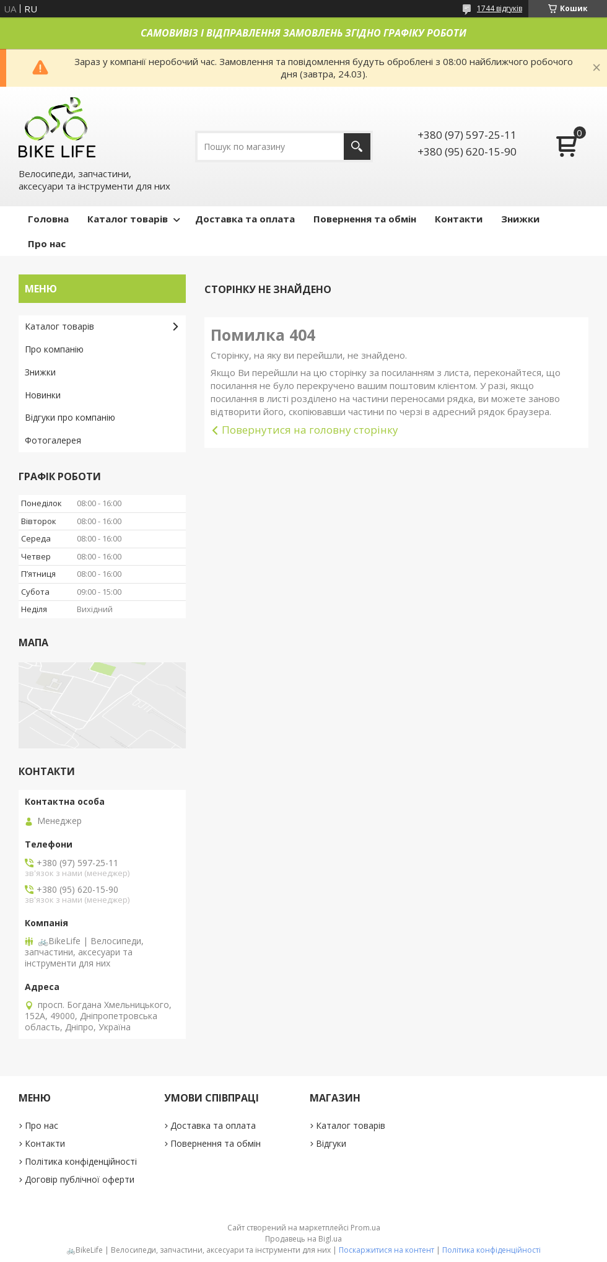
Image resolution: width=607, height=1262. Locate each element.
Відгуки (331, 1143)
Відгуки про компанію (70, 417)
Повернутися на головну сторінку (310, 430)
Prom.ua (365, 1227)
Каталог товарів (127, 219)
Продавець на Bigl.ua (303, 1239)
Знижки (520, 219)
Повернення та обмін (364, 219)
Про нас (47, 243)
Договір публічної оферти (79, 1179)
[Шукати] (357, 146)
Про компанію (54, 349)
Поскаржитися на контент (386, 1250)
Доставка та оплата (245, 219)
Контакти (459, 219)
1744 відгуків (499, 8)
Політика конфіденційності (81, 1161)
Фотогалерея (53, 440)
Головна (48, 219)
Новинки (43, 395)
